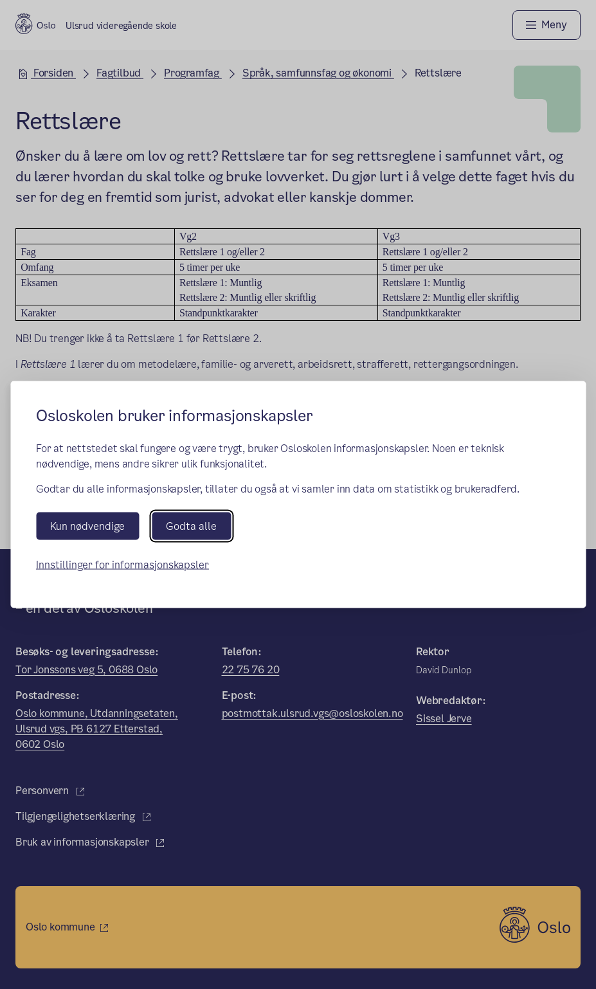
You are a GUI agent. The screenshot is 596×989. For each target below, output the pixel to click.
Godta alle (191, 525)
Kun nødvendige (87, 525)
